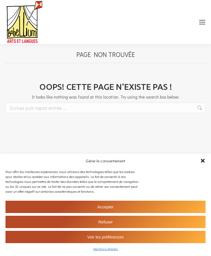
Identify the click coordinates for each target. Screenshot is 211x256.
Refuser (105, 222)
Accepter (105, 207)
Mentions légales (105, 249)
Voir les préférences (105, 237)
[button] (203, 160)
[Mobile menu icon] (202, 22)
